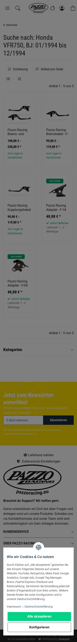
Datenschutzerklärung (39, 606)
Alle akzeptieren (39, 616)
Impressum (14, 606)
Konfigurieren (39, 627)
